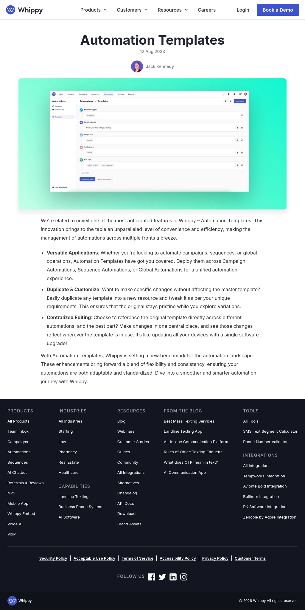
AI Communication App (185, 472)
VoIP (11, 534)
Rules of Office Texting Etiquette (193, 451)
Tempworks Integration (264, 476)
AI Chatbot (17, 472)
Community (127, 462)
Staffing (66, 431)
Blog (121, 421)
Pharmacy (68, 451)
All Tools (251, 421)
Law (62, 441)
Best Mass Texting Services (189, 421)
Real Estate (69, 462)
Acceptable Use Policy (94, 558)
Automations (18, 451)
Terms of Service (137, 558)
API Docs (125, 503)
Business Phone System (80, 506)
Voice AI (14, 523)
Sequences (17, 462)
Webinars (126, 431)
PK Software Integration (264, 506)
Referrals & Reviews (25, 482)
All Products (18, 421)
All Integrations (131, 472)
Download (126, 513)
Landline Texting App (183, 431)
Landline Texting (74, 496)
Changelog (127, 493)
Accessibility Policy (178, 558)
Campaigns (17, 441)
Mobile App (17, 503)
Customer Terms (250, 558)
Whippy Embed (21, 513)
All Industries (70, 421)
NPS (11, 493)
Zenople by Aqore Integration (269, 517)
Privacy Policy (215, 558)
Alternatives (128, 482)
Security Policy (53, 558)
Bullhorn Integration (261, 496)
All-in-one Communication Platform (196, 441)
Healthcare (69, 472)
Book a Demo (278, 10)
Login (243, 10)
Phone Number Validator (265, 441)
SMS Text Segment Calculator (270, 431)
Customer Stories (133, 441)
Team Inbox (18, 431)
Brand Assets (129, 523)
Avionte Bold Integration (265, 486)
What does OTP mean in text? (191, 462)
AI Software (69, 517)
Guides (123, 451)
